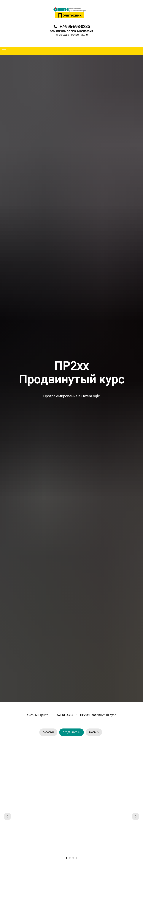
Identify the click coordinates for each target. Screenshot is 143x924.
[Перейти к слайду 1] (66, 858)
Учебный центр (37, 715)
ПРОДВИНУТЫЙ (71, 732)
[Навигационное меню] (4, 50)
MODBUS (93, 732)
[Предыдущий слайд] (7, 816)
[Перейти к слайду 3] (73, 858)
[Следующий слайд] (135, 816)
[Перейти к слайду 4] (76, 858)
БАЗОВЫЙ (48, 732)
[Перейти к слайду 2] (70, 858)
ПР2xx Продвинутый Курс (98, 715)
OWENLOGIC (64, 715)
